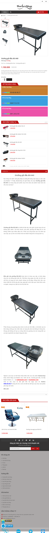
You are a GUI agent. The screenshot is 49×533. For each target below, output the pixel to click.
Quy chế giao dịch (5, 483)
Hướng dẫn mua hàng (6, 477)
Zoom (46, 54)
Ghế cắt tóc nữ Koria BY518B (9, 429)
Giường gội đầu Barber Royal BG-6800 (19, 166)
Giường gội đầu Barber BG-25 (17, 126)
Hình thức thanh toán (6, 479)
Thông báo (4, 465)
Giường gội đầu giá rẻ (20, 63)
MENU (5, 12)
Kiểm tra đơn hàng (5, 504)
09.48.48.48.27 (15, 92)
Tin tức (3, 462)
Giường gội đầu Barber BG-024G (18, 134)
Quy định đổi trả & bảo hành (8, 500)
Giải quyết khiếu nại (6, 498)
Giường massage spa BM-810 (33, 429)
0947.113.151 (14, 103)
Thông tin (5, 171)
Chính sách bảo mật (6, 495)
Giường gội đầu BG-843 (16, 142)
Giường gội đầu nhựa (10, 63)
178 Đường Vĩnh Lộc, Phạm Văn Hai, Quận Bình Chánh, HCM (21, 514)
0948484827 (10, 516)
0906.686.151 (17, 516)
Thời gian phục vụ (5, 507)
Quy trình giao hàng (6, 481)
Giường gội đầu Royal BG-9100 (17, 150)
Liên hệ (3, 467)
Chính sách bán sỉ (5, 488)
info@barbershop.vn (10, 518)
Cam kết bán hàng (5, 460)
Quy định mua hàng (6, 502)
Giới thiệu (4, 458)
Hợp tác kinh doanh (6, 486)
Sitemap (3, 469)
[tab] (24, 171)
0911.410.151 (14, 114)
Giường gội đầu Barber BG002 (17, 158)
